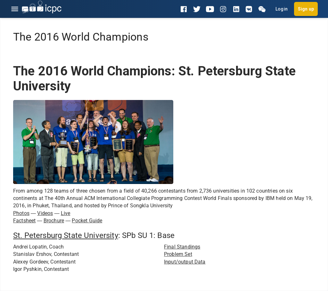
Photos (21, 213)
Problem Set (178, 254)
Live (65, 213)
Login (281, 8)
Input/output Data (185, 262)
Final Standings (182, 247)
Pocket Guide (87, 221)
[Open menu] (14, 8)
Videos (45, 213)
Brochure (54, 221)
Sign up (306, 8)
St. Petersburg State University (65, 235)
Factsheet (24, 221)
